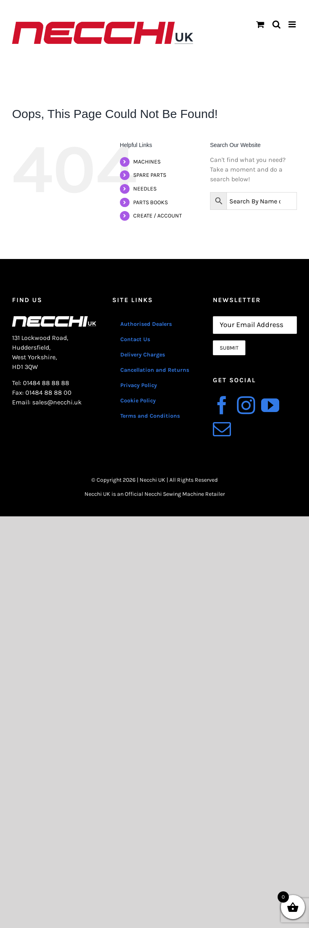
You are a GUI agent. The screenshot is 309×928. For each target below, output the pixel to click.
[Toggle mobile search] (276, 24)
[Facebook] (222, 405)
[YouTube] (270, 405)
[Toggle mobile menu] (292, 24)
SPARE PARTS (149, 175)
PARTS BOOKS (150, 202)
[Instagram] (246, 405)
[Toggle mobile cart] (260, 24)
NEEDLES (145, 188)
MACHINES (147, 161)
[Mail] (222, 429)
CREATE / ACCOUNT (157, 215)
